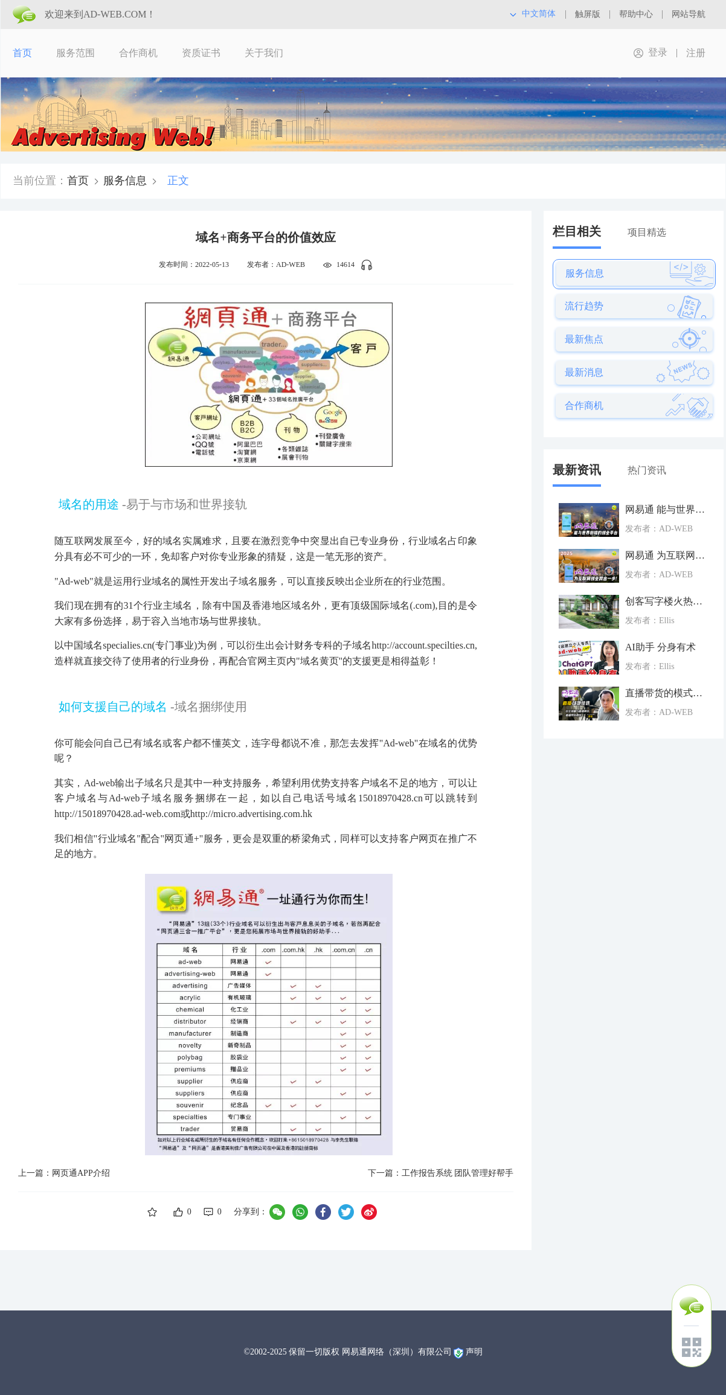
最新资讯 (577, 469)
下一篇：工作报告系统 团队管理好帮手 (441, 1173)
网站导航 (688, 14)
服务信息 (125, 181)
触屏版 (587, 14)
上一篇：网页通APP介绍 (64, 1173)
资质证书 (201, 53)
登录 (657, 52)
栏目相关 (577, 231)
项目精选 (647, 232)
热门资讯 (647, 470)
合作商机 (138, 53)
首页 (22, 53)
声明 (474, 1351)
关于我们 (264, 53)
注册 (695, 53)
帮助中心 (636, 14)
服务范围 (75, 53)
